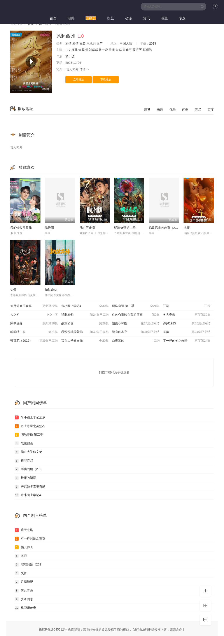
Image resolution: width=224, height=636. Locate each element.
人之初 (34, 315)
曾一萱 (103, 50)
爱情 (75, 43)
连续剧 (91, 18)
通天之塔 (24, 530)
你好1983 (187, 323)
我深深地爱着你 (85, 332)
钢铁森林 (51, 289)
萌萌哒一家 (34, 332)
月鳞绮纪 (24, 582)
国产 (99, 43)
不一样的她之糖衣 (30, 539)
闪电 (185, 109)
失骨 (13, 289)
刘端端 (93, 50)
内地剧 (91, 43)
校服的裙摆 (25, 478)
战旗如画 (85, 323)
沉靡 (187, 227)
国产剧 (43, 24)
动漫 (128, 18)
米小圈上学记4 (85, 306)
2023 (152, 43)
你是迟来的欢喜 (34, 306)
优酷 (173, 109)
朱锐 (119, 50)
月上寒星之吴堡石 (30, 426)
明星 (164, 18)
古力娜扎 (71, 50)
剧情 (68, 43)
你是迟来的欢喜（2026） (166, 227)
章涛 (112, 50)
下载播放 (105, 79)
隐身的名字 (136, 332)
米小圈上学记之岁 (30, 417)
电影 (71, 18)
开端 (187, 306)
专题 (182, 18)
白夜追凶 (136, 341)
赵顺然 (147, 50)
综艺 (110, 18)
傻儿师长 (24, 547)
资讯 (146, 18)
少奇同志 (24, 599)
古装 (82, 43)
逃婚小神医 (136, 323)
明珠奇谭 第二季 (136, 306)
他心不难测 (87, 227)
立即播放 (78, 79)
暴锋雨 (49, 227)
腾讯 (147, 109)
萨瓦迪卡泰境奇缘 (30, 487)
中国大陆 (126, 43)
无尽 (198, 109)
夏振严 (137, 50)
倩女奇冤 (24, 591)
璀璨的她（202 (28, 469)
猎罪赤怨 (85, 315)
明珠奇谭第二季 (125, 227)
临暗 (187, 332)
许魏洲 (83, 50)
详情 (84, 69)
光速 (160, 109)
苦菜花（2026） (34, 341)
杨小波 (70, 56)
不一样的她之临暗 (187, 341)
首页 (53, 18)
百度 (211, 109)
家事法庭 (34, 323)
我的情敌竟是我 (21, 227)
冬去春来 (187, 315)
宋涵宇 (127, 50)
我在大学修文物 (85, 341)
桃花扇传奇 (25, 608)
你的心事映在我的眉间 (136, 315)
